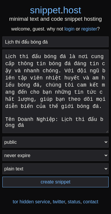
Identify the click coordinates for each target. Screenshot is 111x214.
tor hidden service (31, 201)
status (74, 201)
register (89, 28)
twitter (59, 201)
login (70, 28)
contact (90, 201)
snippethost (55, 10)
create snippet (55, 181)
